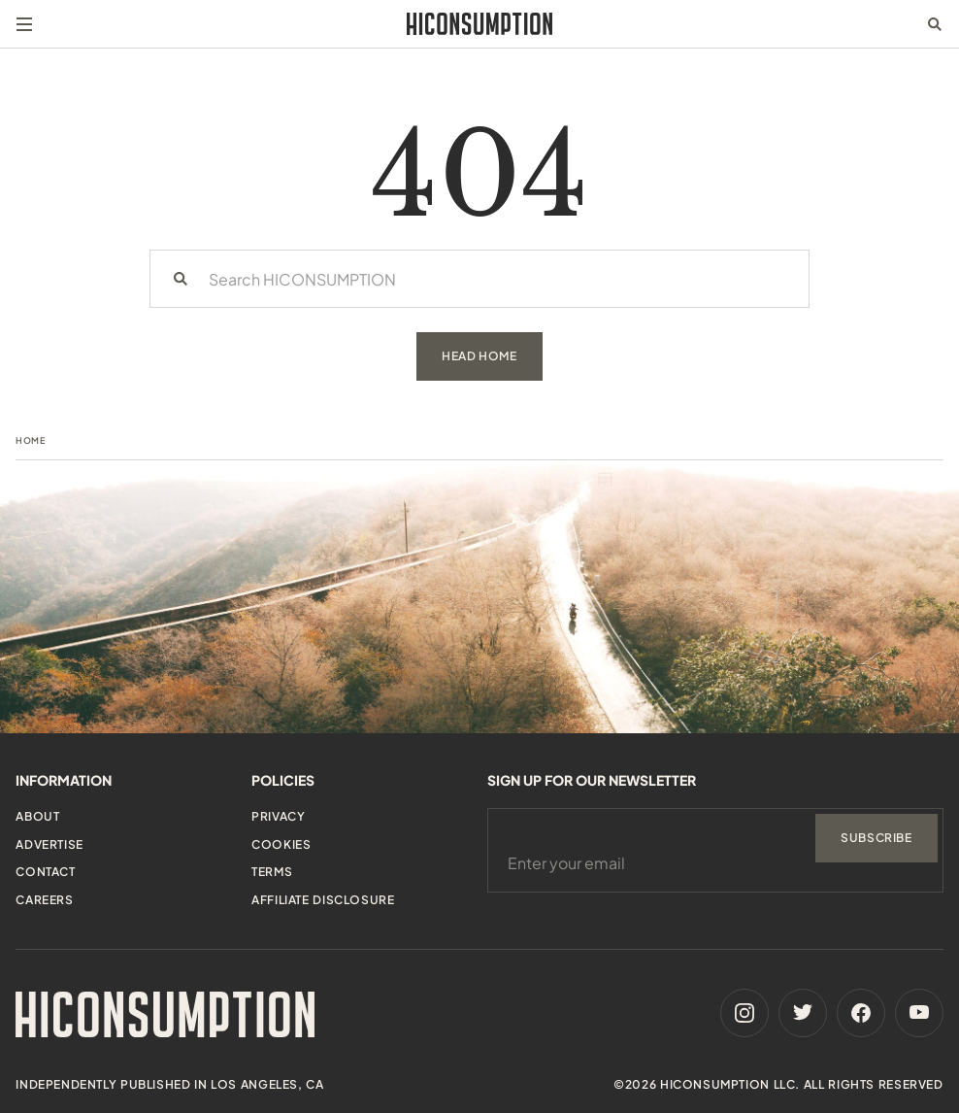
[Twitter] (802, 1013)
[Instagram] (744, 1013)
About (37, 816)
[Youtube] (919, 1013)
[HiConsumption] (479, 24)
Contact (45, 871)
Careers (44, 900)
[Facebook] (861, 1013)
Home (30, 440)
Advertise (49, 844)
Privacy (278, 816)
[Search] (180, 279)
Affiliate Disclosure (322, 900)
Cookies (281, 844)
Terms (271, 871)
